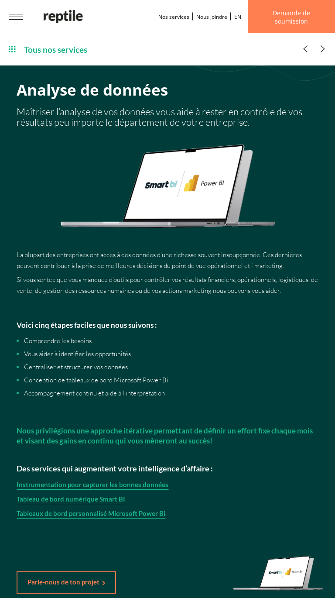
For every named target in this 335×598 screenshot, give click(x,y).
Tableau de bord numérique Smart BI (71, 501)
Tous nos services (48, 49)
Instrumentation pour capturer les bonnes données (92, 486)
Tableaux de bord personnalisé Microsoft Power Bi (91, 515)
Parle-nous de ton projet (63, 582)
